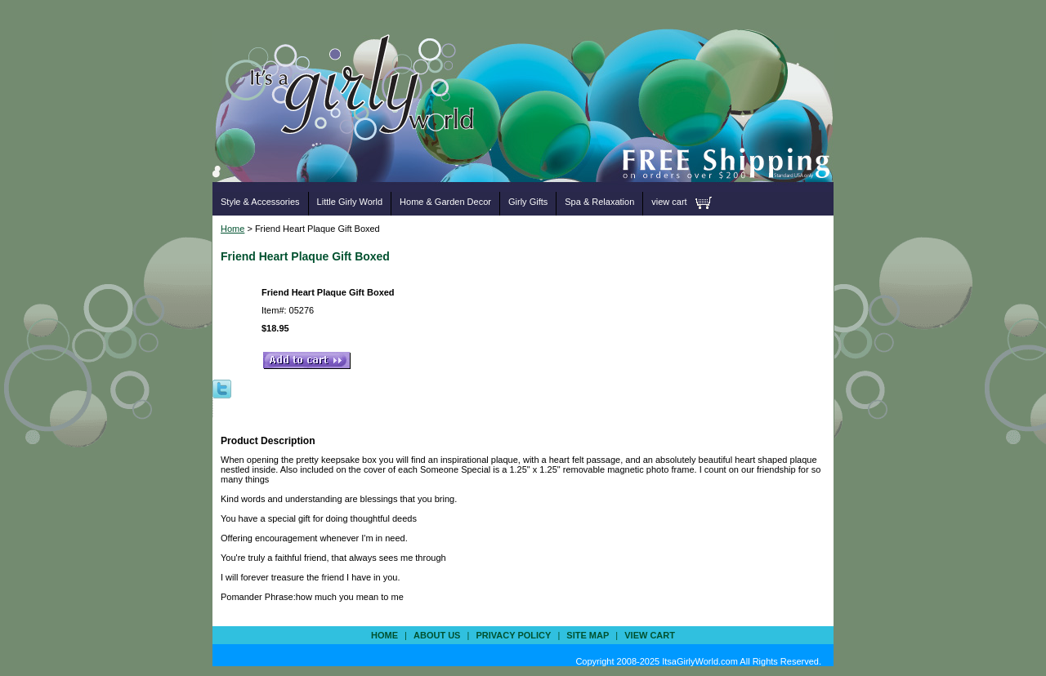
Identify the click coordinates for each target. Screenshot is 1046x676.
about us (436, 635)
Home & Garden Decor (445, 202)
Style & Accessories (260, 202)
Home (232, 228)
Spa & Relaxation (599, 202)
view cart (668, 202)
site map (587, 635)
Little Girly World (349, 202)
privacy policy (513, 635)
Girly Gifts (528, 202)
